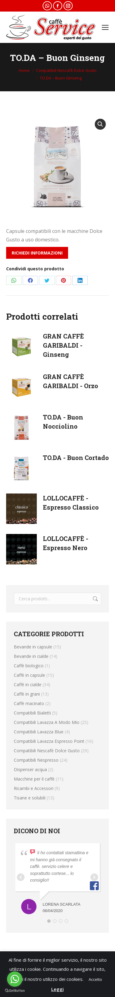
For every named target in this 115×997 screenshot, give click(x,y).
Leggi (57, 989)
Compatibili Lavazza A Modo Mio (46, 722)
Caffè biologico (29, 666)
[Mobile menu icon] (105, 27)
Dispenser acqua (30, 769)
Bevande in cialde (31, 656)
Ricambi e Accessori (33, 788)
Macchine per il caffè (34, 779)
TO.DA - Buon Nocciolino (63, 421)
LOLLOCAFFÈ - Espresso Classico (71, 502)
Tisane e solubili (29, 798)
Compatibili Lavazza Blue (38, 732)
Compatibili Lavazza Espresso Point (49, 741)
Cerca (95, 599)
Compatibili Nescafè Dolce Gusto (47, 750)
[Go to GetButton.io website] (15, 991)
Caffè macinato (29, 703)
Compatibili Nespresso (36, 760)
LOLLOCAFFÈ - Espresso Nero (65, 543)
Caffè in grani (27, 694)
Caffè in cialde (27, 684)
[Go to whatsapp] (14, 979)
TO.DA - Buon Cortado (76, 458)
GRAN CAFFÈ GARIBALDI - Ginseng (63, 345)
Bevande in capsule (33, 647)
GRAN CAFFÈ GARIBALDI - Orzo (70, 381)
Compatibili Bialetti (32, 713)
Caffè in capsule (29, 675)
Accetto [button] (95, 979)
